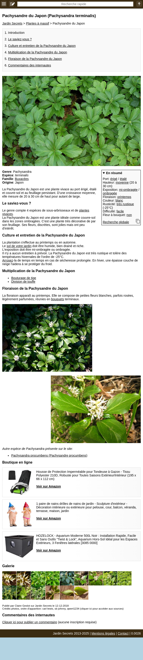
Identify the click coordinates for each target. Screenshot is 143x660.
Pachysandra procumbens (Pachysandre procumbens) (49, 455)
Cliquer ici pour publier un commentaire (29, 622)
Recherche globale (116, 222)
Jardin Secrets (12, 23)
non (129, 215)
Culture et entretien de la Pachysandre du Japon (42, 46)
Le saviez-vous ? (20, 39)
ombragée (110, 193)
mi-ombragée (128, 189)
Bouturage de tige (23, 278)
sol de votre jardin (19, 246)
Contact (123, 633)
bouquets (57, 299)
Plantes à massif (37, 23)
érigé (113, 179)
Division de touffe (23, 281)
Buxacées (22, 179)
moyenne (122, 182)
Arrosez (7, 260)
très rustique (125, 204)
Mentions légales (103, 633)
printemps (124, 197)
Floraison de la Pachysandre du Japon (35, 59)
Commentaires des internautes (29, 65)
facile (120, 211)
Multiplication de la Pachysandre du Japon (37, 52)
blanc (119, 200)
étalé (123, 179)
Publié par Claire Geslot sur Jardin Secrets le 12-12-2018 (35, 605)
